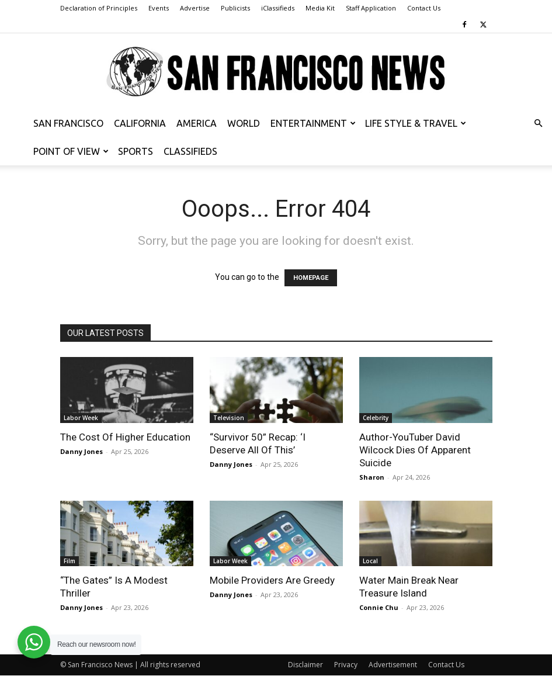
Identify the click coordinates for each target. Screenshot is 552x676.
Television (228, 418)
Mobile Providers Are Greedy (272, 580)
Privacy (345, 665)
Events (158, 8)
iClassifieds (277, 8)
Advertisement (393, 665)
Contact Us (423, 8)
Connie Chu (378, 607)
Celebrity (375, 418)
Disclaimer (305, 665)
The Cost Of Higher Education (125, 437)
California (140, 123)
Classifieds (190, 151)
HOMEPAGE (310, 278)
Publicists (235, 8)
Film (69, 561)
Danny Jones (81, 451)
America (196, 123)
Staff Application (371, 8)
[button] (538, 123)
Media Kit (320, 8)
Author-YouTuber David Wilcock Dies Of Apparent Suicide (415, 450)
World (243, 123)
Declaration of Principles (98, 8)
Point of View (71, 151)
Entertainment (313, 123)
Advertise (195, 8)
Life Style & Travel (415, 123)
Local (370, 561)
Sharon (371, 477)
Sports (135, 151)
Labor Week (81, 418)
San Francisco (68, 123)
